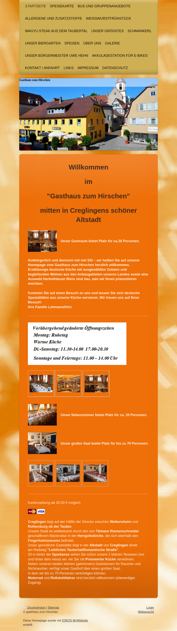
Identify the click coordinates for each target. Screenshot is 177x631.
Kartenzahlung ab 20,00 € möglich (54, 503)
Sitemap (53, 607)
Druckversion (34, 607)
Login (150, 607)
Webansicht (146, 611)
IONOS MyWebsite (75, 620)
